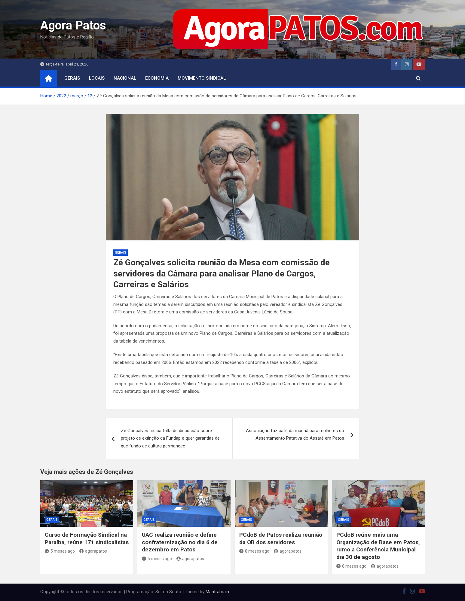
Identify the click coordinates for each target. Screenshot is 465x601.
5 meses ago (60, 551)
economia (157, 78)
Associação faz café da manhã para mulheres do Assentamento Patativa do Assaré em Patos (295, 434)
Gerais (72, 78)
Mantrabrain (217, 591)
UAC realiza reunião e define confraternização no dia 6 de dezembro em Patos (180, 542)
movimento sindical (202, 78)
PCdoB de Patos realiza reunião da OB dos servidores (280, 538)
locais (97, 78)
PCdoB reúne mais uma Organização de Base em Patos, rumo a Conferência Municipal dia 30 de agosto (378, 545)
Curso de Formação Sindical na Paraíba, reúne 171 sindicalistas (87, 538)
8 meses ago (254, 551)
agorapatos (93, 551)
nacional (125, 78)
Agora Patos (73, 25)
